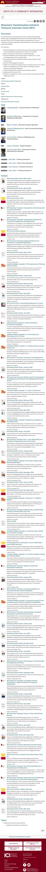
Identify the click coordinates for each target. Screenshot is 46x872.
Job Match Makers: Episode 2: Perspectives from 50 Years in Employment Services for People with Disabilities (25, 601)
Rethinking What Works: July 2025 (18, 313)
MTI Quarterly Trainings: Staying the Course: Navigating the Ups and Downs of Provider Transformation (25, 778)
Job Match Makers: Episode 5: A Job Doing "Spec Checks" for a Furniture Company (25, 532)
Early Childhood (13, 843)
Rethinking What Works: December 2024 (20, 643)
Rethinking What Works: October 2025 (19, 694)
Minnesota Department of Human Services (12, 96)
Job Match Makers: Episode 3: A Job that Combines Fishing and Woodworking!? (26, 555)
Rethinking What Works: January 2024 (20, 482)
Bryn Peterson (13, 167)
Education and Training (10, 864)
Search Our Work (9, 869)
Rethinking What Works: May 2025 (18, 410)
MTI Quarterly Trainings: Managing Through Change (24, 745)
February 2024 (11, 521)
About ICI (7, 865)
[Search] (44, 2)
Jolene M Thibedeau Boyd (15, 128)
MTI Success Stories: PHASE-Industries (19, 789)
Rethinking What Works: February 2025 (20, 283)
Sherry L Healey (12, 125)
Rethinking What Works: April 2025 (18, 293)
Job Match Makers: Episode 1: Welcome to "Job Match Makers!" (24, 499)
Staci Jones (12, 163)
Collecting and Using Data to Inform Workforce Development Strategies (22, 323)
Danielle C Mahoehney (15, 81)
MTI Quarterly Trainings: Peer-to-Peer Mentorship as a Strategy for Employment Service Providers (24, 440)
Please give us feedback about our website (19, 836)
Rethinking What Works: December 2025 (20, 799)
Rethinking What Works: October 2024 (19, 624)
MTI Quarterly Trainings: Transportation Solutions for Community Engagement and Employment (24, 220)
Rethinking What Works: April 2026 (18, 725)
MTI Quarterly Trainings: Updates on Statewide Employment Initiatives (22, 566)
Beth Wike (12, 159)
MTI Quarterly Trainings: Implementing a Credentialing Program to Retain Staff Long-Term (25, 510)
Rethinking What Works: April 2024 (18, 704)
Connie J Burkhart (13, 146)
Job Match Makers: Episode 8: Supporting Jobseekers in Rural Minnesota (25, 420)
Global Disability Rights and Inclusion (32, 848)
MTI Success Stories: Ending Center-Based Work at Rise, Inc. (25, 755)
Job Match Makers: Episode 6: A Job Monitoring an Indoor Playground (25, 347)
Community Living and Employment (13, 848)
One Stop (39, 1)
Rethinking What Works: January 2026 (20, 451)
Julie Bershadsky (5, 81)
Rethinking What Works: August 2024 (19, 276)
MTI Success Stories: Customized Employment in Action (25, 303)
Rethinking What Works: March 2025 (19, 178)
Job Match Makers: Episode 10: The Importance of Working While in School (26, 265)
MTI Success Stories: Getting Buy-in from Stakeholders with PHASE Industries (24, 543)
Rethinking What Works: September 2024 (20, 672)
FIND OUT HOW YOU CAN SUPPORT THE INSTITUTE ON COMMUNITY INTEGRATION (30, 869)
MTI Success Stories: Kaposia (16, 231)
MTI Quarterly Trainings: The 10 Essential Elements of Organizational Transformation (24, 767)
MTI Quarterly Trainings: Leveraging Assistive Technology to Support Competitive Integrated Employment (22, 682)
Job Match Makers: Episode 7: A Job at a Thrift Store (24, 390)
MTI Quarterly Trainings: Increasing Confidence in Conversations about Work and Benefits (23, 590)
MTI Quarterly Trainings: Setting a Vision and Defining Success (25, 714)
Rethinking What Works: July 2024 (18, 431)
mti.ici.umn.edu (5, 91)
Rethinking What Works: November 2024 (20, 490)
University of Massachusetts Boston (10, 101)
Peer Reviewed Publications (11, 867)
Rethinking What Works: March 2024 (19, 252)
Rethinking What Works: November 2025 (20, 735)
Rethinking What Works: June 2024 (18, 651)
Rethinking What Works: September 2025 (20, 472)
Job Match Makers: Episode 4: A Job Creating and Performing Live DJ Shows (23, 335)
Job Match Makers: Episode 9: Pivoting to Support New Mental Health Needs (24, 461)
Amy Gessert (13, 170)
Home (6, 860)
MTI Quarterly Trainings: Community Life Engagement (25, 357)
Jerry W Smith (11, 137)
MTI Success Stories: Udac (15, 198)
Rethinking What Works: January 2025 (19, 367)
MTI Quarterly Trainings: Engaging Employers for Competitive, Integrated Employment (23, 241)
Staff (6, 862)
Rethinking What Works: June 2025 (18, 633)
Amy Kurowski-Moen (14, 149)
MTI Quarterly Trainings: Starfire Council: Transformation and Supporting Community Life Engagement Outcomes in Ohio (25, 379)
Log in (42, 830)
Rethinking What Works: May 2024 (18, 809)
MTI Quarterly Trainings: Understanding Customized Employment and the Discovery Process (24, 613)
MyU (44, 1)
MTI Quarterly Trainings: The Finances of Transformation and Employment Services (25, 662)
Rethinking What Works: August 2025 (19, 577)
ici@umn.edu (25, 859)
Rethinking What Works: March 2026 (19, 188)
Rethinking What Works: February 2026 (20, 400)
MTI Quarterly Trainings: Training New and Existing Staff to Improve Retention (26, 209)
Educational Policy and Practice (32, 843)
